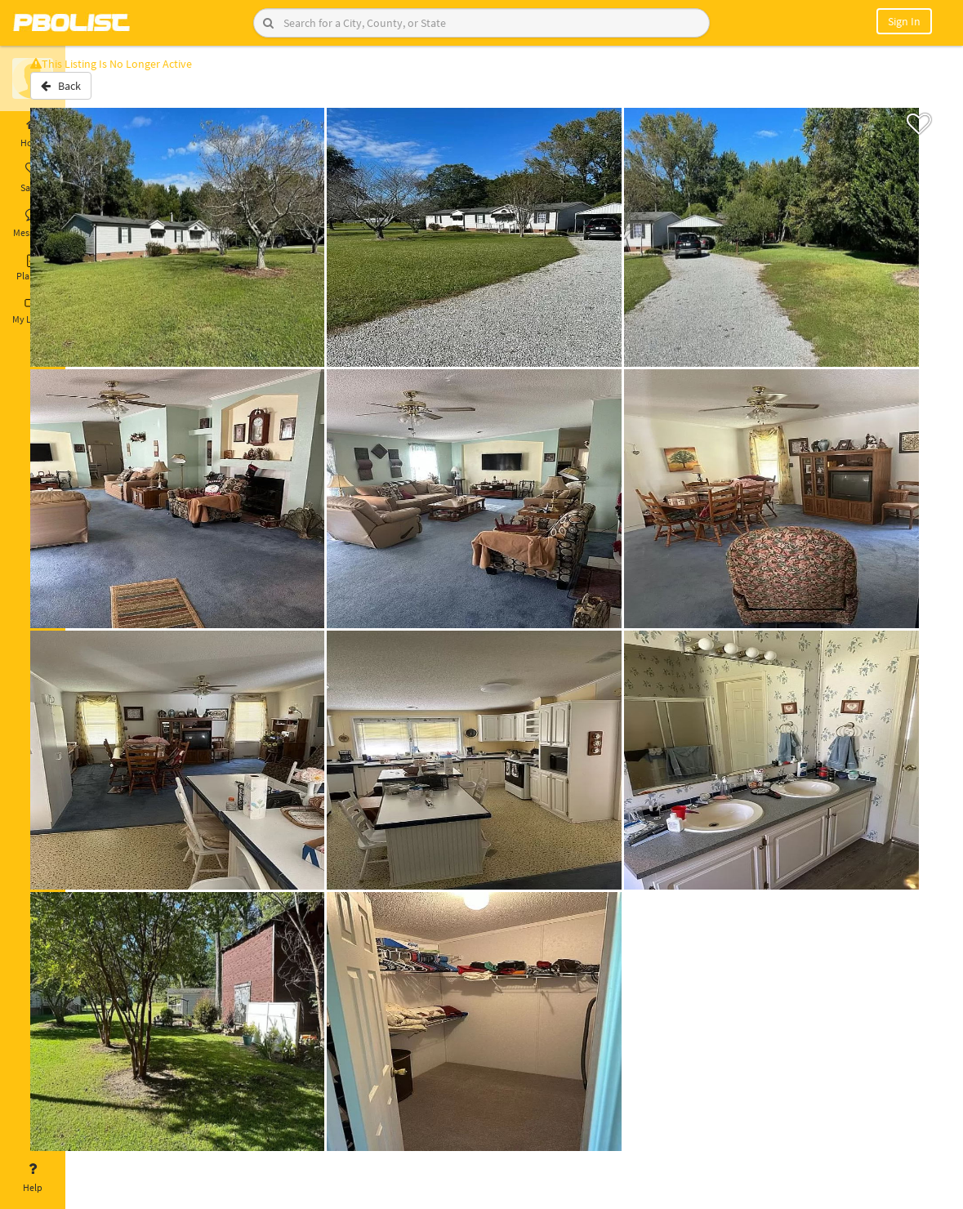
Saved (33, 178)
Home (33, 133)
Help (33, 1177)
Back (108, 92)
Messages (33, 223)
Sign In (904, 21)
